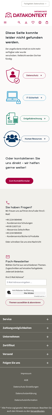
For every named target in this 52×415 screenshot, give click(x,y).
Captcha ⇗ (39, 296)
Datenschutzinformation (26, 400)
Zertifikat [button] (26, 345)
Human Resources (33, 138)
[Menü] (5, 22)
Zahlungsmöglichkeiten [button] (26, 328)
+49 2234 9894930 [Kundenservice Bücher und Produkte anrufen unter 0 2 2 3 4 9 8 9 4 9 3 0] (14, 233)
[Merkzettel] (33, 22)
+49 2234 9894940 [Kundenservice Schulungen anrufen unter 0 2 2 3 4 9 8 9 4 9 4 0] (14, 219)
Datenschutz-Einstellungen (26, 386)
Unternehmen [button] (26, 337)
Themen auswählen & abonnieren (25, 302)
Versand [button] (26, 354)
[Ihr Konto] (40, 22)
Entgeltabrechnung (33, 118)
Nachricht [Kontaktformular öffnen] (36, 241)
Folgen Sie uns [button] (26, 363)
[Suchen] (19, 22)
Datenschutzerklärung (26, 393)
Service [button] (26, 319)
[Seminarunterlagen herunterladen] (26, 22)
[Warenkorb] (47, 22)
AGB (26, 380)
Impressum (26, 373)
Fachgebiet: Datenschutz (35, 3)
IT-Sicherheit (32, 97)
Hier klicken (29, 293)
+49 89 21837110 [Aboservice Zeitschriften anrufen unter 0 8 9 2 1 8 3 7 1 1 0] (13, 226)
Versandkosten (38, 411)
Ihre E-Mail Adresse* (15, 277)
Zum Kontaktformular (19, 180)
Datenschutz (32, 75)
